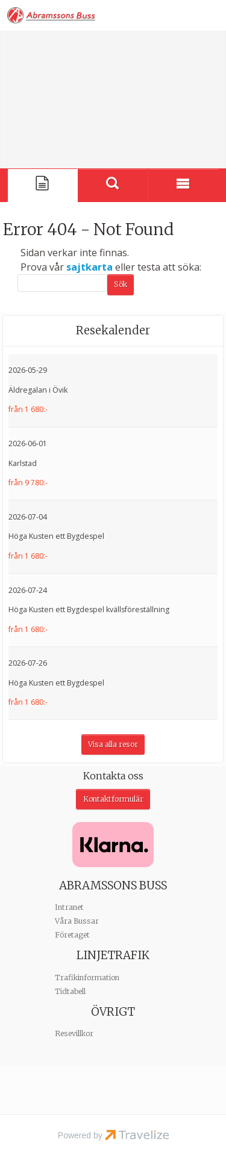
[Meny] (183, 185)
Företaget (72, 934)
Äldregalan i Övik (37, 390)
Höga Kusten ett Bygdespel (56, 536)
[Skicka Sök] (120, 284)
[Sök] (62, 283)
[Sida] (42, 185)
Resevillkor (74, 1033)
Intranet (69, 907)
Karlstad (22, 463)
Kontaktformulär (113, 798)
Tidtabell (70, 991)
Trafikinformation (87, 977)
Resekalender (113, 330)
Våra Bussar (77, 920)
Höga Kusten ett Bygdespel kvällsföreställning (88, 609)
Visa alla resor (113, 744)
